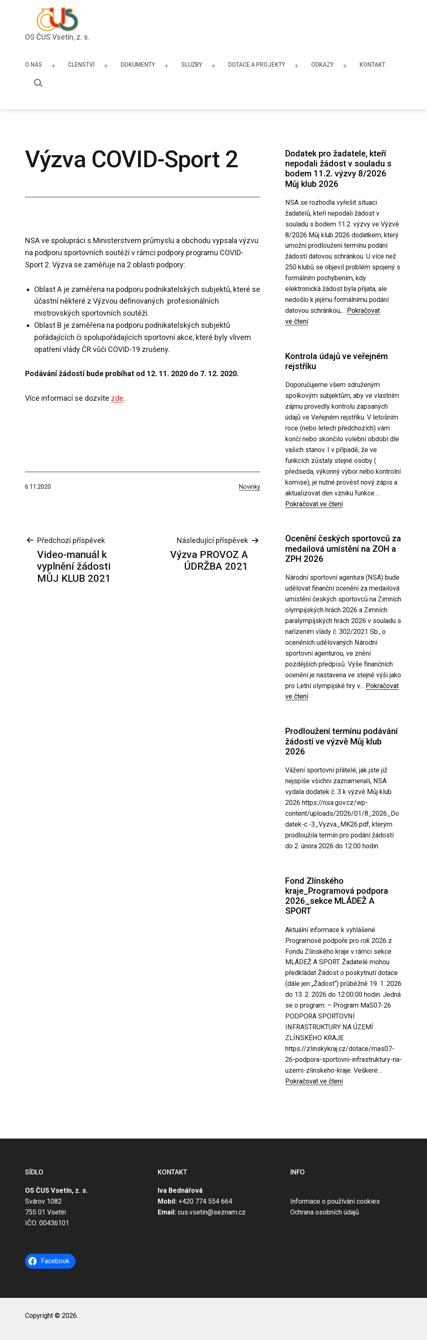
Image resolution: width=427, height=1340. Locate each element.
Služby (191, 64)
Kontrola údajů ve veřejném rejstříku (336, 361)
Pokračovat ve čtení (314, 504)
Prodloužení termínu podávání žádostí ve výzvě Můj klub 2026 (341, 741)
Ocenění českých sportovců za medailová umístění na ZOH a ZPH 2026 (343, 548)
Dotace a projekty (256, 64)
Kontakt (372, 64)
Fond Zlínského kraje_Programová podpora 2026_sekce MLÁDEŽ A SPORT (336, 896)
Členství (81, 64)
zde (117, 398)
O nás (33, 64)
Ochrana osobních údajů (324, 1212)
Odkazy (322, 64)
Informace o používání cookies (335, 1201)
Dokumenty (138, 64)
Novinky (249, 486)
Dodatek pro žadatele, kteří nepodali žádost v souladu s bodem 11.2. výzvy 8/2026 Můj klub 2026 (338, 168)
